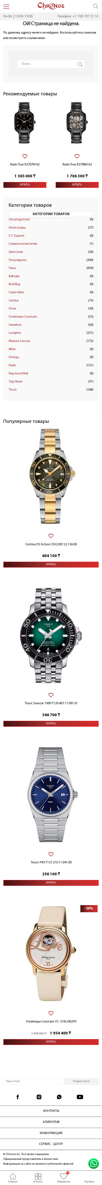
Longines (15, 333)
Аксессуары (17, 227)
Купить (25, 184)
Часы (12, 268)
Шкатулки (16, 252)
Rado (12, 365)
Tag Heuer (16, 381)
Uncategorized (19, 219)
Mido (12, 349)
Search (80, 64)
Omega (14, 357)
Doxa (12, 308)
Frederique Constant (23, 316)
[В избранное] (25, 156)
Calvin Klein (16, 292)
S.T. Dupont (17, 236)
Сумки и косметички (23, 244)
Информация (51, 1133)
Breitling (14, 284)
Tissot (13, 389)
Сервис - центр (51, 1144)
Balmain (14, 276)
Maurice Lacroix (19, 341)
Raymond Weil (18, 373)
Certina (14, 300)
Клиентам (51, 1122)
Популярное (17, 260)
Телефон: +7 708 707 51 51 (78, 16)
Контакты (51, 1111)
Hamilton (15, 325)
